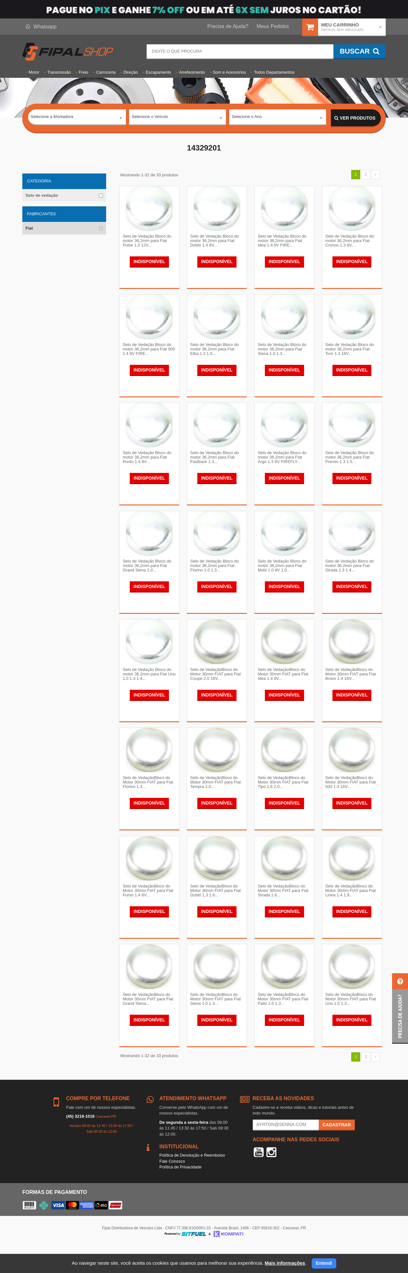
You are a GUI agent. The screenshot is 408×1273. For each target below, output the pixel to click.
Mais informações (285, 1263)
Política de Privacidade (180, 1193)
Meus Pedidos (273, 26)
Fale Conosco (172, 1187)
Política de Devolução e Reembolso (192, 1181)
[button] (400, 1008)
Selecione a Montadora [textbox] (52, 117)
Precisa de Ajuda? (228, 26)
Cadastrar (337, 1151)
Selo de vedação (42, 195)
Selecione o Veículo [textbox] (150, 117)
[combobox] (77, 118)
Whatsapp (41, 26)
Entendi (324, 1263)
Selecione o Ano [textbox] (247, 117)
